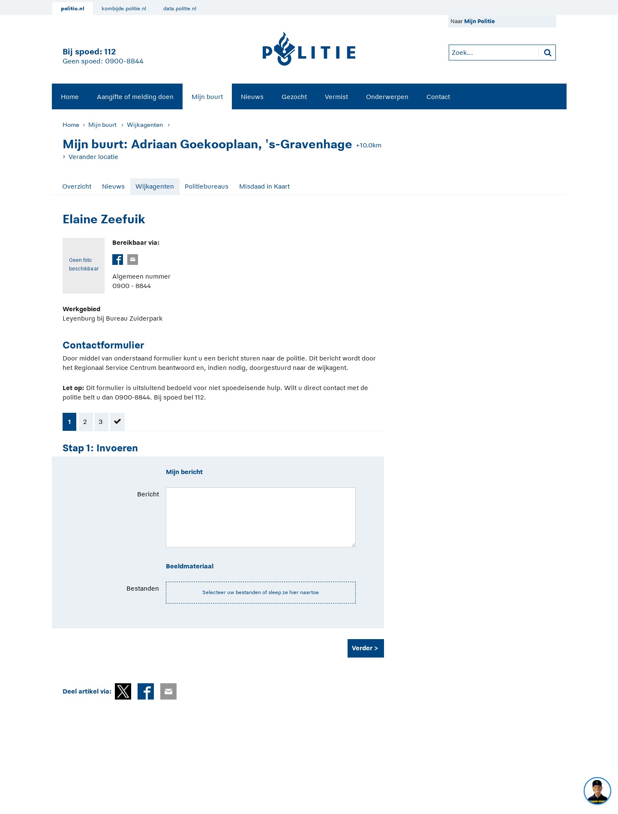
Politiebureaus (206, 186)
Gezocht (294, 97)
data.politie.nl (179, 8)
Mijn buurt (207, 97)
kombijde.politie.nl (124, 8)
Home (70, 97)
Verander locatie (93, 157)
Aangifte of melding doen (135, 97)
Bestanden (142, 588)
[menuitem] (70, 96)
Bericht (148, 494)
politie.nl (72, 8)
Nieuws (252, 97)
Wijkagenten (145, 125)
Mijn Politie (479, 21)
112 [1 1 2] (110, 51)
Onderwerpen (387, 97)
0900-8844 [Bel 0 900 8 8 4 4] (124, 61)
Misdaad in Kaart (264, 186)
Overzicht (76, 186)
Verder (362, 648)
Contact (438, 97)
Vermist (336, 97)
